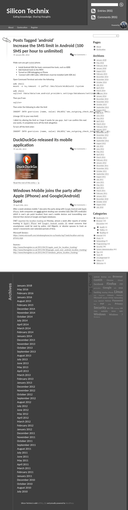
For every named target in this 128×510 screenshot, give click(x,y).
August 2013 (101, 110)
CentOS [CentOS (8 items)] (98, 280)
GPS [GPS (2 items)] (115, 288)
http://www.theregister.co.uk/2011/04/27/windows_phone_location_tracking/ (45, 255)
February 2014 (101, 93)
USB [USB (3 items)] (121, 308)
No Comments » (80, 54)
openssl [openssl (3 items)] (101, 301)
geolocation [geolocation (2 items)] (97, 288)
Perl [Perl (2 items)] (95, 304)
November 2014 (102, 79)
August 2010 (101, 204)
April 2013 (100, 121)
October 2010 (101, 202)
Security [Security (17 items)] (100, 307)
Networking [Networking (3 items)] (118, 298)
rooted (31, 62)
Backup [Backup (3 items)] (103, 277)
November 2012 (102, 135)
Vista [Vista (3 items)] (95, 311)
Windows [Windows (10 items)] (100, 314)
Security (99, 246)
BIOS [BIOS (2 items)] (109, 277)
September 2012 (102, 141)
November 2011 (102, 168)
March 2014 (100, 91)
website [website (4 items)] (104, 311)
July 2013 (99, 113)
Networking (100, 241)
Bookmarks (100, 218)
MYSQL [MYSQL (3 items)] (110, 298)
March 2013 (100, 124)
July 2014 (99, 85)
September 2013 (102, 107)
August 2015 (101, 71)
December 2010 (102, 199)
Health (102, 227)
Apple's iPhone (30, 226)
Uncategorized (101, 258)
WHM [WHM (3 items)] (113, 311)
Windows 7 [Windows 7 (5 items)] (116, 314)
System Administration (104, 249)
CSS (45, 503)
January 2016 (101, 68)
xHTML (40, 503)
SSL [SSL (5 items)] (112, 308)
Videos (98, 260)
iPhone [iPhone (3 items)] (110, 292)
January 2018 (101, 60)
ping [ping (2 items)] (109, 304)
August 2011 (101, 177)
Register (34, 27)
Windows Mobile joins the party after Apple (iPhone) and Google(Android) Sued (47, 199)
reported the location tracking (30, 224)
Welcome (99, 263)
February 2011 (101, 193)
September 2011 (102, 174)
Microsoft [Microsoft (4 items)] (98, 297)
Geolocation (22, 27)
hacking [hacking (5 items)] (97, 292)
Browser (99, 221)
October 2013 (101, 104)
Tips (97, 252)
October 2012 (101, 138)
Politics (102, 230)
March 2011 (100, 191)
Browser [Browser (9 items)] (118, 276)
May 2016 (100, 63)
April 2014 (100, 88)
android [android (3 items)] (96, 277)
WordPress (70, 503)
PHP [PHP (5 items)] (102, 303)
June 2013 (100, 116)
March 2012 (100, 157)
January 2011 (101, 196)
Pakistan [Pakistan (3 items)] (108, 301)
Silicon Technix (28, 10)
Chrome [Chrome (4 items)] (110, 280)
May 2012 (100, 152)
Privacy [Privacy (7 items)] (119, 303)
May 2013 (100, 118)
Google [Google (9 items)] (107, 287)
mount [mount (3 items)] (105, 298)
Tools (98, 255)
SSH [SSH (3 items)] (108, 308)
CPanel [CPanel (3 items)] (120, 280)
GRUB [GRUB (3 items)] (121, 288)
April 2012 (100, 154)
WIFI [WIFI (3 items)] (121, 311)
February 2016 (101, 66)
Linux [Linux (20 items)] (118, 291)
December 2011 (102, 166)
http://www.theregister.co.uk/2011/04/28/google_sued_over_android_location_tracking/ (50, 253)
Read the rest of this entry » (25, 186)
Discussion (100, 223)
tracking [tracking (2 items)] (116, 308)
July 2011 (99, 179)
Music (98, 238)
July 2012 (99, 146)
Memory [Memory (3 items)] (120, 295)
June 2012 (100, 149)
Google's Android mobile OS (54, 226)
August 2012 (101, 143)
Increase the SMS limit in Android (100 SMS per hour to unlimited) (48, 48)
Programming (101, 244)
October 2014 (101, 82)
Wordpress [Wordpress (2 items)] (97, 317)
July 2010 (99, 207)
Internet (99, 235)
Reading (103, 233)
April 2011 (100, 188)
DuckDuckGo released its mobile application (42, 145)
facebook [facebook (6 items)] (98, 284)
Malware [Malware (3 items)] (110, 295)
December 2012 (102, 132)
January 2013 (101, 129)
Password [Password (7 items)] (117, 300)
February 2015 (101, 74)
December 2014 (102, 77)
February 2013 (101, 127)
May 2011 (100, 185)
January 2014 (101, 96)
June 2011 (100, 182)
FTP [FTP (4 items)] (121, 284)
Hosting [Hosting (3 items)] (104, 292)
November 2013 (102, 102)
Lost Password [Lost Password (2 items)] (99, 295)
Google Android (71, 212)
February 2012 (101, 160)
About (10, 27)
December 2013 (102, 99)
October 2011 (101, 171)
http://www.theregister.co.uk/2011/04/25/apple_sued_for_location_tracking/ (45, 250)
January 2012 (101, 163)
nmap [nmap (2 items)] (95, 301)
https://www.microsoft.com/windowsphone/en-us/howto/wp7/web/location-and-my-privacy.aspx (48, 239)
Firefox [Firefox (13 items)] (111, 284)
